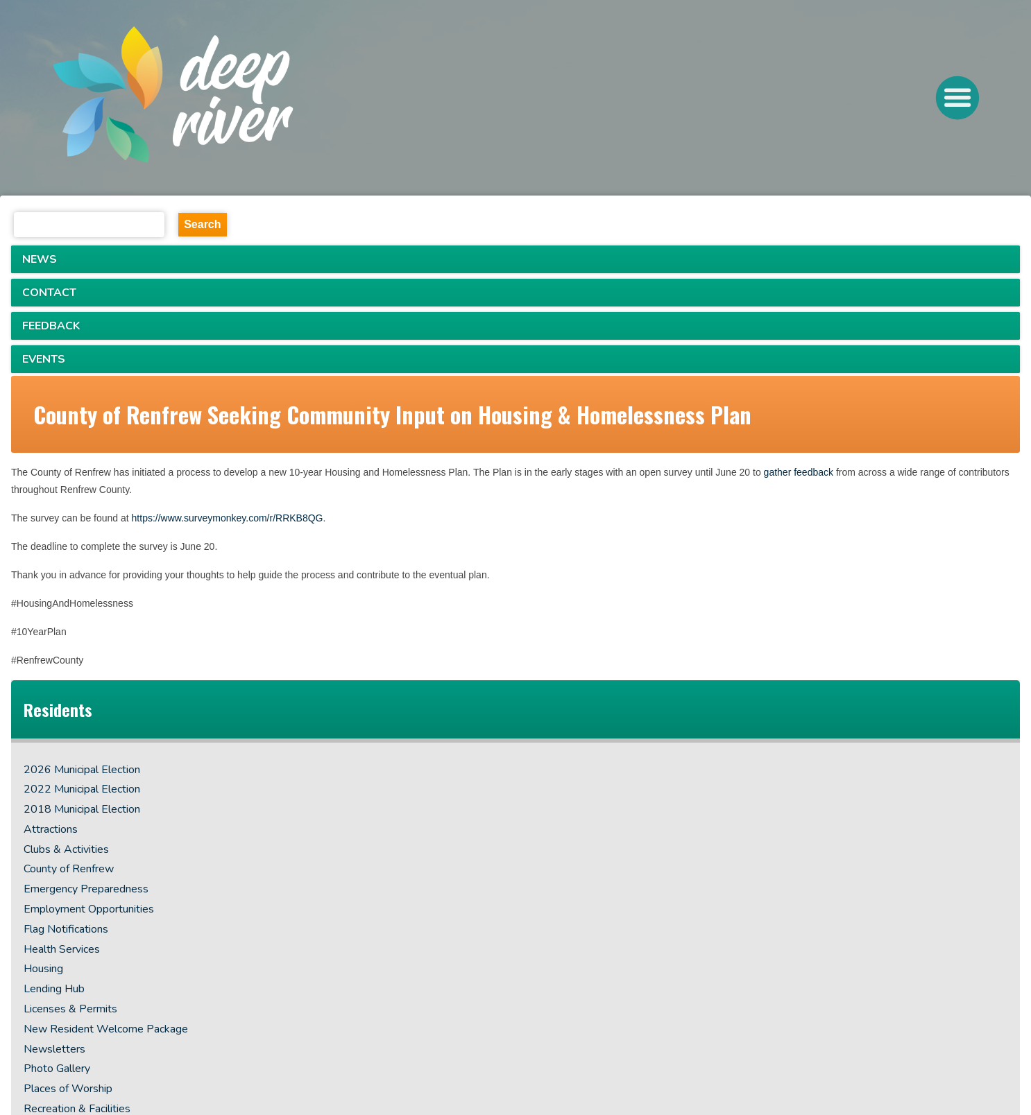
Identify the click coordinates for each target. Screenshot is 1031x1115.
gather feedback (798, 472)
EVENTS (43, 359)
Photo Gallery (57, 1068)
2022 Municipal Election (82, 789)
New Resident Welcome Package (106, 1029)
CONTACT (49, 292)
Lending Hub (54, 988)
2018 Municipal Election (82, 809)
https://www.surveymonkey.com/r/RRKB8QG (227, 518)
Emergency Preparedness (86, 889)
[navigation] (224, 98)
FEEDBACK (51, 326)
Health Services (62, 949)
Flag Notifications (66, 929)
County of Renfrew (69, 868)
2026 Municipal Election (82, 769)
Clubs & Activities (66, 849)
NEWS (39, 259)
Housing (43, 968)
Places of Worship (68, 1088)
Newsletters (54, 1049)
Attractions (51, 829)
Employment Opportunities (89, 909)
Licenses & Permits (70, 1009)
